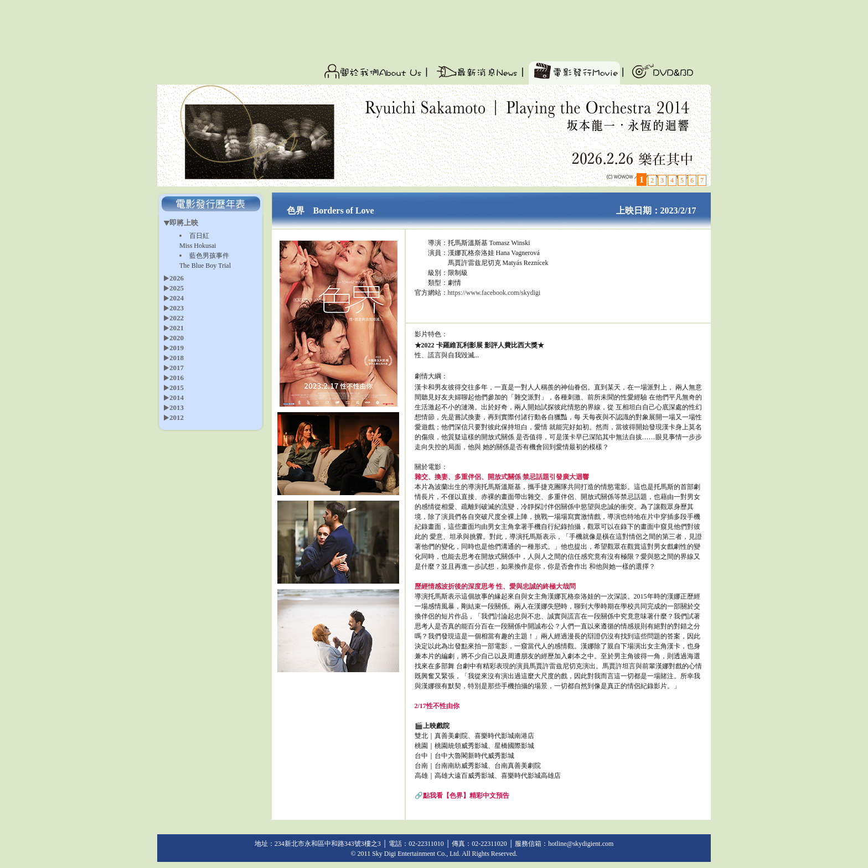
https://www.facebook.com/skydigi (494, 293)
